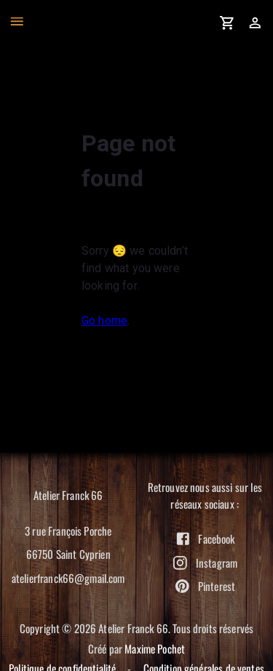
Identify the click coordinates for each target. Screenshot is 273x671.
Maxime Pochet (154, 648)
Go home (104, 320)
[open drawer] (17, 21)
